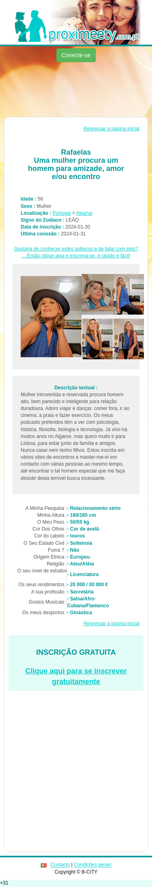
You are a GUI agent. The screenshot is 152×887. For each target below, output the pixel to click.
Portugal (62, 213)
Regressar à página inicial (111, 129)
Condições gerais (92, 865)
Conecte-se (76, 55)
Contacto (60, 865)
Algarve (84, 213)
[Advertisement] (76, 90)
